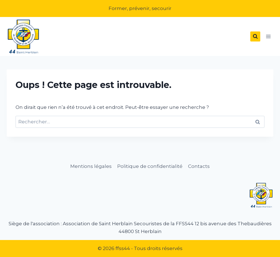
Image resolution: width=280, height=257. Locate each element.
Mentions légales (91, 166)
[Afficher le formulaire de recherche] (255, 36)
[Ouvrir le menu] (268, 36)
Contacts (199, 166)
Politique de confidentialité (149, 166)
